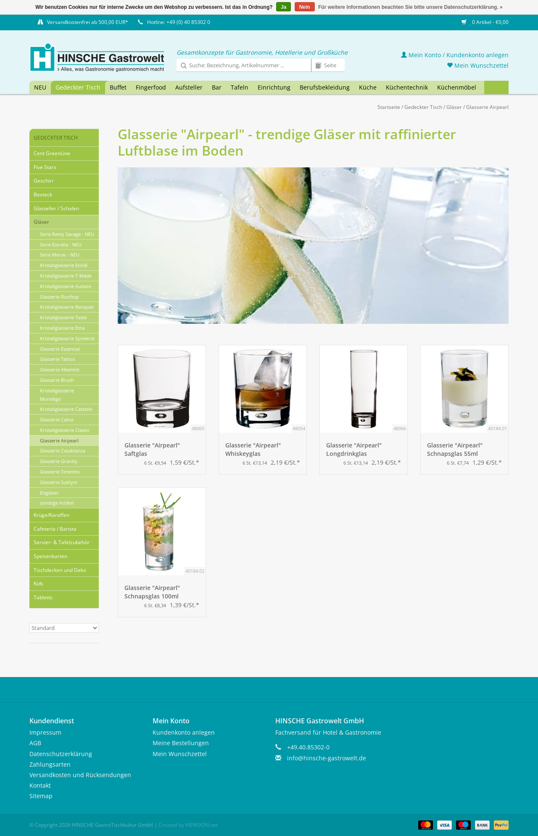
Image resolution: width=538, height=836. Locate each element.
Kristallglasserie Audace (65, 286)
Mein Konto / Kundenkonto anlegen (455, 55)
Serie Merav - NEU (59, 254)
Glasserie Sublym (58, 482)
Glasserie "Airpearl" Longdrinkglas (354, 449)
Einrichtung (274, 87)
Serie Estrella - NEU (61, 244)
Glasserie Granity (58, 461)
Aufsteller (189, 87)
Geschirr (44, 180)
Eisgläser (49, 492)
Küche (368, 87)
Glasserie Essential (60, 349)
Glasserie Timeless (59, 471)
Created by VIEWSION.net (188, 824)
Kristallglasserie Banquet (67, 307)
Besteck (43, 194)
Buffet (118, 87)
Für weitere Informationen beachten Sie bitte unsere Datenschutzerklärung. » (410, 7)
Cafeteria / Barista (55, 528)
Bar (217, 87)
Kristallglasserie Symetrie (67, 338)
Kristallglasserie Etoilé (63, 265)
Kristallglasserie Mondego (57, 394)
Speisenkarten (50, 556)
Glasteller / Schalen (56, 208)
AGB (35, 743)
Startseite (388, 107)
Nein (304, 7)
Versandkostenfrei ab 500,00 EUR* (87, 22)
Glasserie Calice (57, 419)
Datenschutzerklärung (60, 754)
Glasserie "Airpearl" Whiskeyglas (253, 449)
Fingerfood (151, 87)
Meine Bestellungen (181, 743)
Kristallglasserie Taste (63, 317)
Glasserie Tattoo (57, 359)
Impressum (45, 732)
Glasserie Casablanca (62, 450)
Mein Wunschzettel (478, 65)
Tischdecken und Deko (60, 570)
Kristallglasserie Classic (65, 430)
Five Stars (45, 167)
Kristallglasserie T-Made (66, 275)
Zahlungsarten (50, 764)
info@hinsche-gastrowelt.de (326, 758)
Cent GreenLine (52, 153)
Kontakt (40, 785)
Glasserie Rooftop (59, 297)
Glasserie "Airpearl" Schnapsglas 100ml (152, 592)
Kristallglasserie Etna (62, 328)
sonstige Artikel (57, 503)
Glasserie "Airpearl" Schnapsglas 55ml (455, 449)
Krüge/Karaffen (51, 515)
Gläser (454, 107)
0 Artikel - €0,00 (485, 22)
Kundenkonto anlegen (184, 732)
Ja (283, 7)
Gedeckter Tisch (77, 87)
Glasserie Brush (57, 380)
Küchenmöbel (456, 87)
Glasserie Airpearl (487, 107)
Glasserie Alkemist (59, 369)
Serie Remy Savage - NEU (67, 234)
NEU (40, 87)
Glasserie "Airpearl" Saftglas (152, 449)
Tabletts (43, 597)
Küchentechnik (407, 87)
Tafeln (239, 87)
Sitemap (41, 796)
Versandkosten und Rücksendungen (80, 775)
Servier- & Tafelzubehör (62, 542)
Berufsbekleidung (325, 87)
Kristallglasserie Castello (66, 409)
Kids (38, 583)
